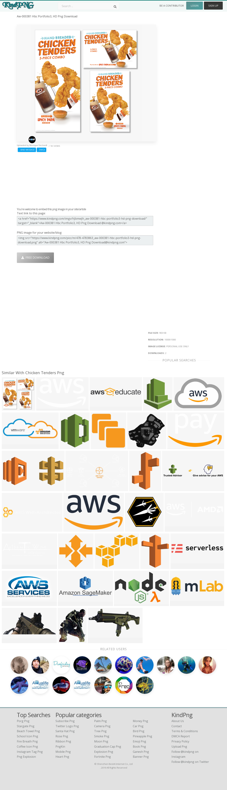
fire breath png (27, 741)
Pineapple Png (142, 736)
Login (194, 5)
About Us (177, 721)
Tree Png (100, 731)
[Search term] (88, 6)
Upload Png (179, 746)
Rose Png (62, 736)
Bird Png (138, 731)
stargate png (25, 726)
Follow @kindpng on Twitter (190, 762)
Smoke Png (101, 736)
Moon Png (101, 741)
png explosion (26, 757)
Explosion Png (103, 752)
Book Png (139, 746)
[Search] (115, 7)
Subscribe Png (65, 721)
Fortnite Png (102, 757)
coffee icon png (27, 746)
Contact (176, 726)
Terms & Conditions (184, 731)
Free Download (35, 258)
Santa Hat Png (65, 731)
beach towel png (28, 731)
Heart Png (62, 757)
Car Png (138, 726)
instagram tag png (30, 752)
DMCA (41, 149)
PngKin (60, 746)
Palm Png (100, 721)
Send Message (27, 149)
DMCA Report (180, 736)
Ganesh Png (141, 752)
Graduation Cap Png (107, 746)
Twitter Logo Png (67, 726)
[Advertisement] (86, 179)
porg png (23, 721)
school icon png (27, 736)
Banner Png (141, 757)
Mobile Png (63, 752)
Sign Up (213, 5)
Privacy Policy (180, 741)
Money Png (140, 721)
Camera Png (102, 726)
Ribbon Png (63, 741)
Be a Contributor (171, 5)
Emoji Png (139, 741)
